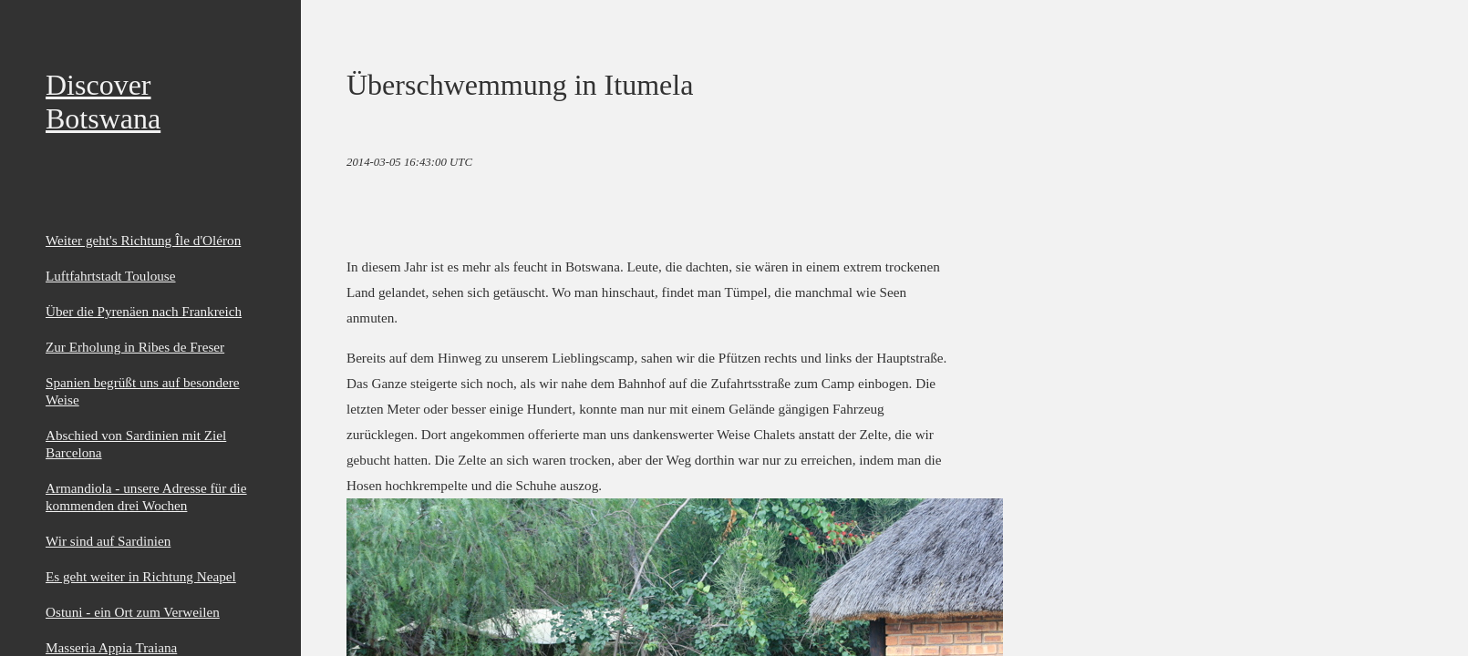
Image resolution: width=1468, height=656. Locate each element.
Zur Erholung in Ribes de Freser (135, 346)
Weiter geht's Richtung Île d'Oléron (143, 240)
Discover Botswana (103, 101)
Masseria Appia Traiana (111, 647)
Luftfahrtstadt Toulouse (111, 275)
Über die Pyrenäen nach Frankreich (144, 311)
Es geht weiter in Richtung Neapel (141, 576)
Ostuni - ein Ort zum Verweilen (133, 612)
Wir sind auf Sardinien (108, 540)
